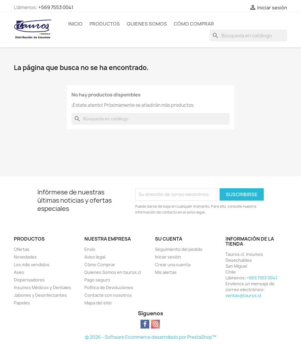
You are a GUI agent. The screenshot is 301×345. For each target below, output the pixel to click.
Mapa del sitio (98, 303)
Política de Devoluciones (108, 287)
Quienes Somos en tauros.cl (112, 272)
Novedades (25, 257)
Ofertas (21, 249)
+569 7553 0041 (55, 7)
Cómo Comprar (194, 24)
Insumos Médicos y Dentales (42, 287)
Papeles (22, 303)
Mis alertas (166, 272)
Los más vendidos (31, 264)
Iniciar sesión (168, 257)
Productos (104, 24)
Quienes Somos (147, 24)
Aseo (19, 272)
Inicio (75, 24)
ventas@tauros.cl (243, 295)
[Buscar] (248, 35)
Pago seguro (97, 280)
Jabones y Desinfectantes (40, 295)
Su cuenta (168, 239)
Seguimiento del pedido (179, 249)
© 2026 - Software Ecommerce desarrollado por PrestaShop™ (150, 337)
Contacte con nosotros (108, 295)
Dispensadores (29, 280)
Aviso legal (94, 257)
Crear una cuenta (172, 264)
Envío (89, 249)
